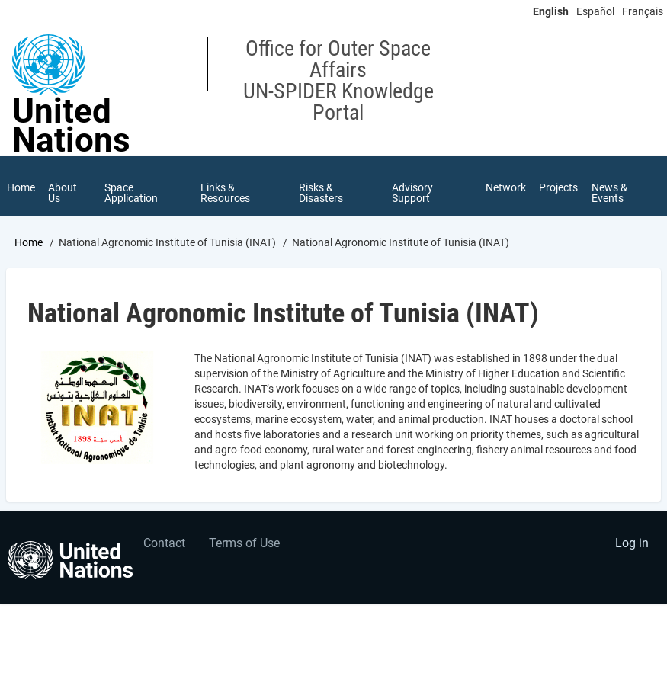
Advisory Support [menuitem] (412, 192)
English (551, 11)
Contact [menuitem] (164, 543)
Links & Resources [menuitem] (226, 192)
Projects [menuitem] (558, 187)
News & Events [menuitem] (609, 192)
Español (595, 11)
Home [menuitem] (21, 187)
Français (642, 11)
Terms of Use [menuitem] (244, 543)
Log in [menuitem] (632, 543)
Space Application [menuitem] (131, 192)
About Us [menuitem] (63, 192)
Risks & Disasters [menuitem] (321, 192)
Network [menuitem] (505, 187)
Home (28, 243)
